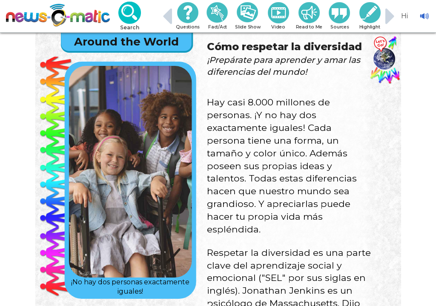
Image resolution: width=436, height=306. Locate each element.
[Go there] (384, 53)
